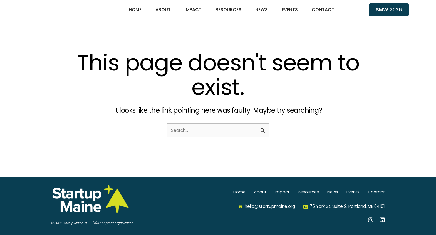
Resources (228, 13)
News (261, 13)
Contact (323, 13)
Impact (193, 13)
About (163, 13)
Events (290, 13)
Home (135, 13)
